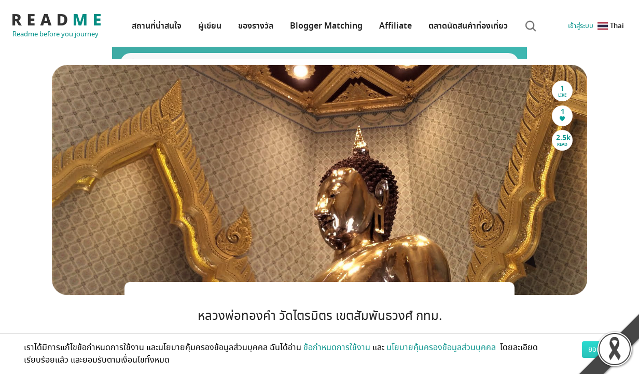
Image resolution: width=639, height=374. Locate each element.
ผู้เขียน (209, 26)
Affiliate (395, 26)
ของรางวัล (255, 26)
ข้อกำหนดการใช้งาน (336, 347)
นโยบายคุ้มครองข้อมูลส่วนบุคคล (442, 347)
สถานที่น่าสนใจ (157, 26)
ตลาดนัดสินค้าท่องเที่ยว (468, 26)
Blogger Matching (326, 26)
